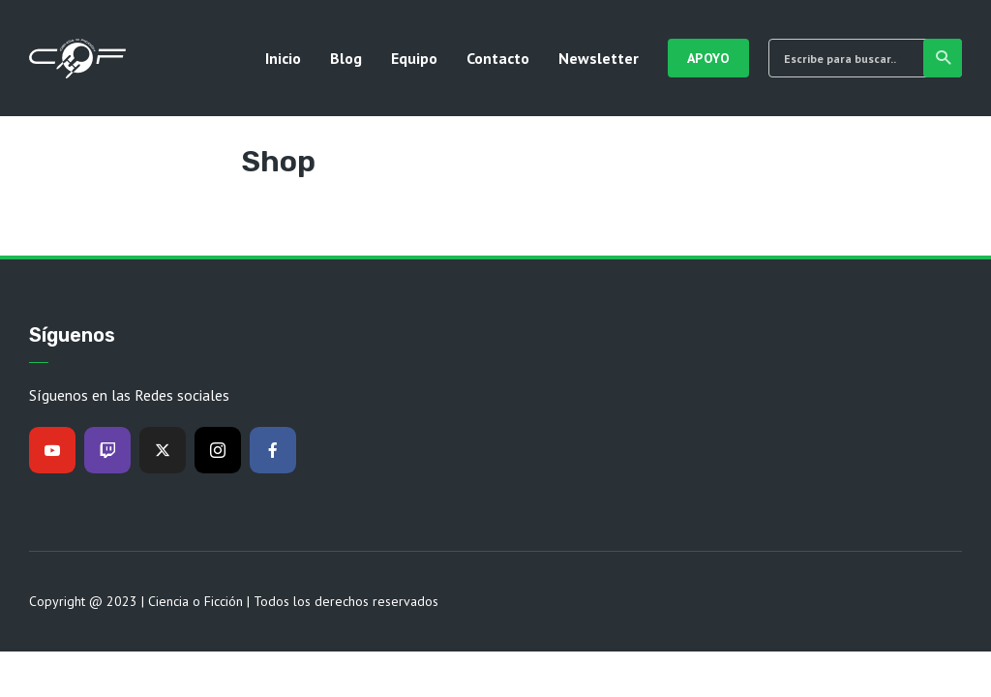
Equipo (414, 58)
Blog (346, 58)
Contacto (497, 58)
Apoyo (709, 58)
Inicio (283, 58)
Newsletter (598, 58)
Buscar (944, 58)
